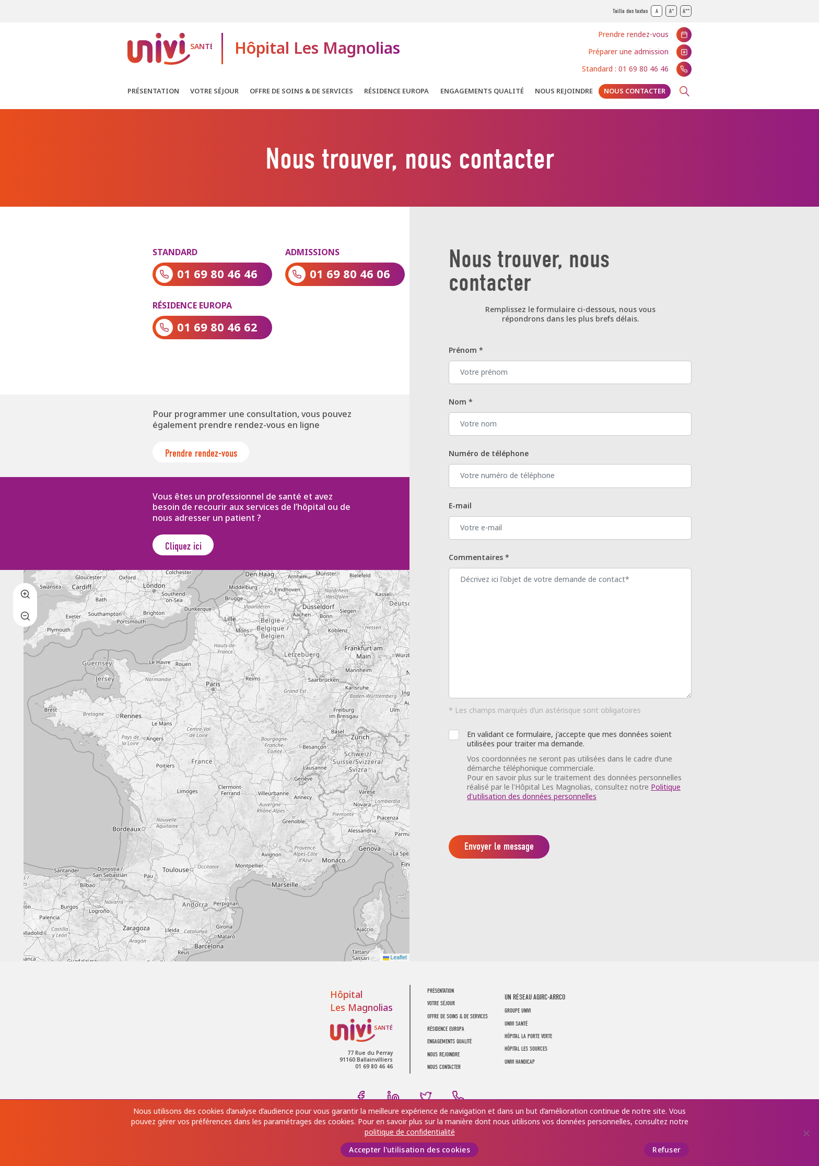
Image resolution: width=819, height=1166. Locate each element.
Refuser (666, 1150)
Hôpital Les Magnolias (317, 48)
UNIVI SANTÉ (516, 1029)
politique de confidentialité (410, 1132)
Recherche (684, 91)
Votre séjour (214, 91)
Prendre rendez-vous (633, 34)
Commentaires (479, 557)
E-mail (460, 506)
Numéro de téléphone (489, 453)
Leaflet (395, 963)
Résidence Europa (396, 91)
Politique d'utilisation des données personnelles (574, 792)
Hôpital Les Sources (526, 1054)
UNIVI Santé (169, 49)
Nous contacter (634, 91)
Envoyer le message (499, 846)
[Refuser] (806, 1133)
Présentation (153, 91)
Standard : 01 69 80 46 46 (625, 69)
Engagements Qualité (482, 91)
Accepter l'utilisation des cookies (409, 1150)
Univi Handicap (520, 1067)
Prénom (466, 350)
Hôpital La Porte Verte (528, 1041)
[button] (25, 599)
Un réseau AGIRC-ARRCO (535, 1002)
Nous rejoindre (564, 91)
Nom (461, 402)
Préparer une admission (628, 51)
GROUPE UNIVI (518, 1016)
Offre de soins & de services (301, 91)
